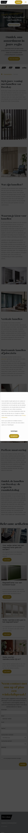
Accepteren (14, 436)
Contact (18, 2)
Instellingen (14, 431)
